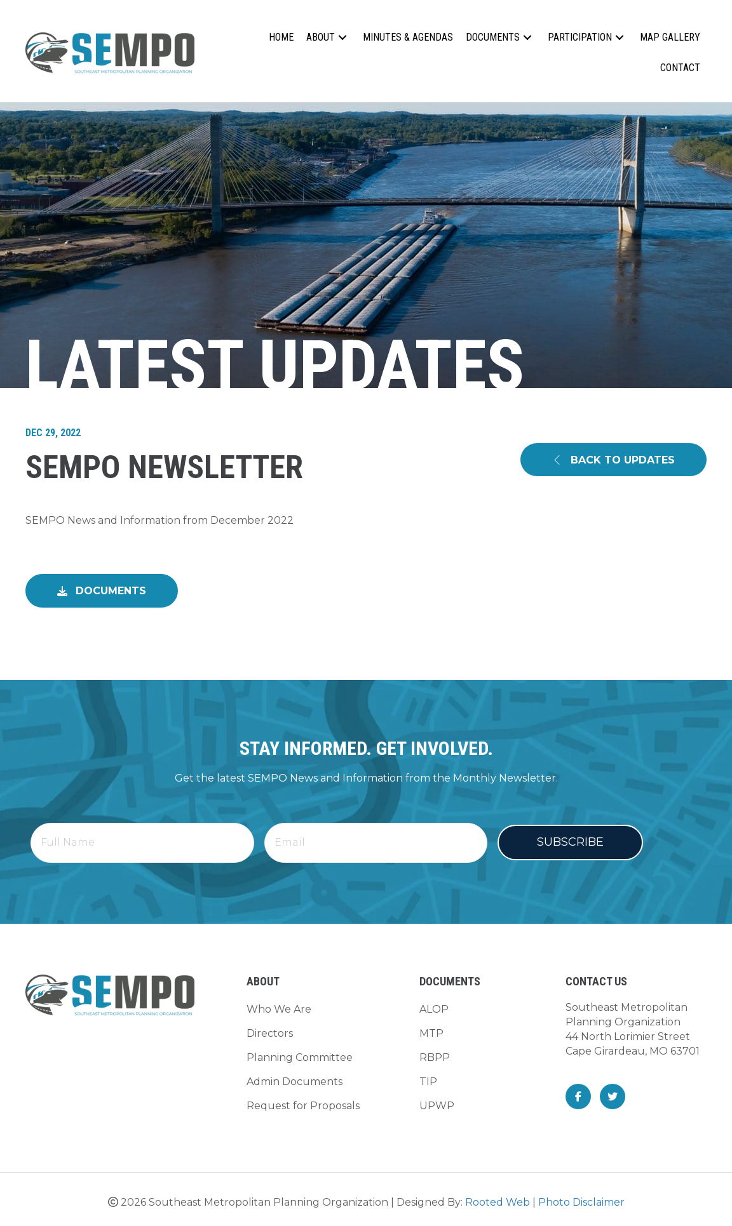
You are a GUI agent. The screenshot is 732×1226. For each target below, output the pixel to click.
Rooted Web (497, 1198)
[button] (342, 37)
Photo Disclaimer (581, 1198)
